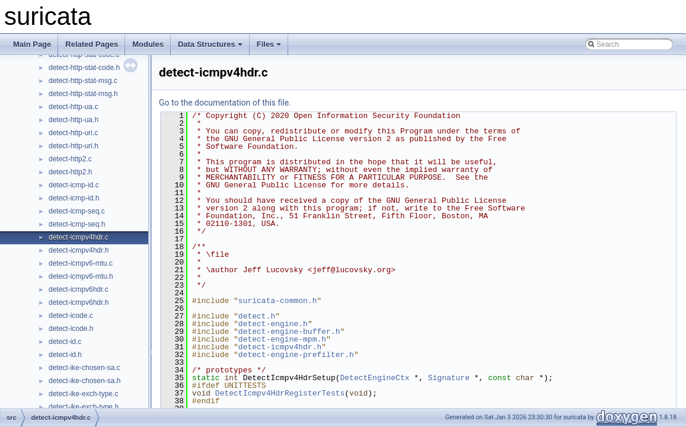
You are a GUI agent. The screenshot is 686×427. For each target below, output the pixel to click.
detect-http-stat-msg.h (83, 94)
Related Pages (91, 44)
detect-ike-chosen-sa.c (84, 368)
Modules (148, 44)
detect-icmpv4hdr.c (79, 237)
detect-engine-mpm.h (282, 339)
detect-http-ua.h (73, 120)
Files (269, 44)
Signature (449, 377)
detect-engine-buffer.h (289, 331)
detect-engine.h (273, 323)
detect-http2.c (70, 159)
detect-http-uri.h (73, 146)
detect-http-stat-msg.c (83, 81)
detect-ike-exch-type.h (84, 407)
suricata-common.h (277, 300)
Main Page (32, 44)
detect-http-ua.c (73, 107)
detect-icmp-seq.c (77, 211)
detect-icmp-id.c (74, 185)
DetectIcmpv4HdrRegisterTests (279, 393)
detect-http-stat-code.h (84, 67)
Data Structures (210, 44)
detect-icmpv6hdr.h (79, 302)
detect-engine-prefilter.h (296, 354)
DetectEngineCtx (374, 377)
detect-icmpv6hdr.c (79, 289)
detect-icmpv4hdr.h (79, 250)
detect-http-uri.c (73, 133)
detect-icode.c (71, 315)
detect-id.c (65, 341)
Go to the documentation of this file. (225, 102)
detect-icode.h (71, 328)
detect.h (256, 316)
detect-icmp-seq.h (77, 224)
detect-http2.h (70, 172)
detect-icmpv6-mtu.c (81, 263)
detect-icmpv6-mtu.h (81, 276)
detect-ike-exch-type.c (83, 394)
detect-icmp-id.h (74, 198)
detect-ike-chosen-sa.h (84, 381)
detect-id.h (65, 354)
